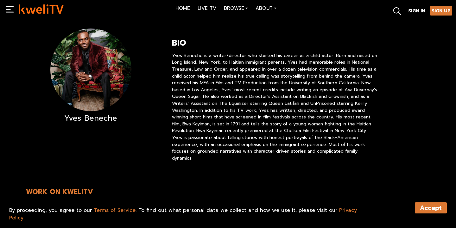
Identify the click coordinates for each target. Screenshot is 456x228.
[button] (235, 9)
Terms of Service (115, 210)
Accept (431, 207)
